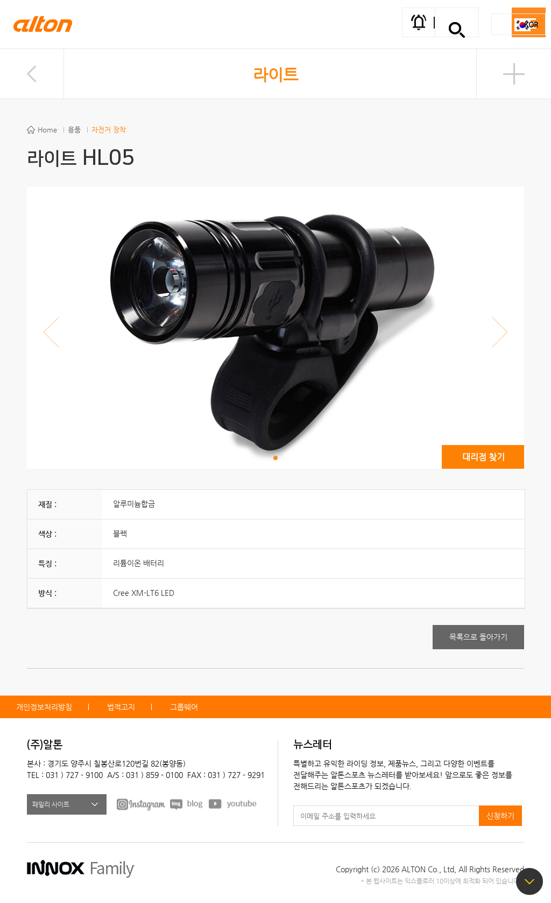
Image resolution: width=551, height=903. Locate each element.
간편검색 (456, 29)
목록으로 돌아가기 (478, 637)
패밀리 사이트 (50, 804)
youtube (233, 804)
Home (47, 130)
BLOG (187, 804)
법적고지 (121, 707)
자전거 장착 (108, 130)
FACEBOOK (141, 804)
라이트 (275, 74)
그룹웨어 (184, 707)
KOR (531, 24)
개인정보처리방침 (44, 707)
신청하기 (500, 815)
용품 (74, 130)
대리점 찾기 (483, 457)
